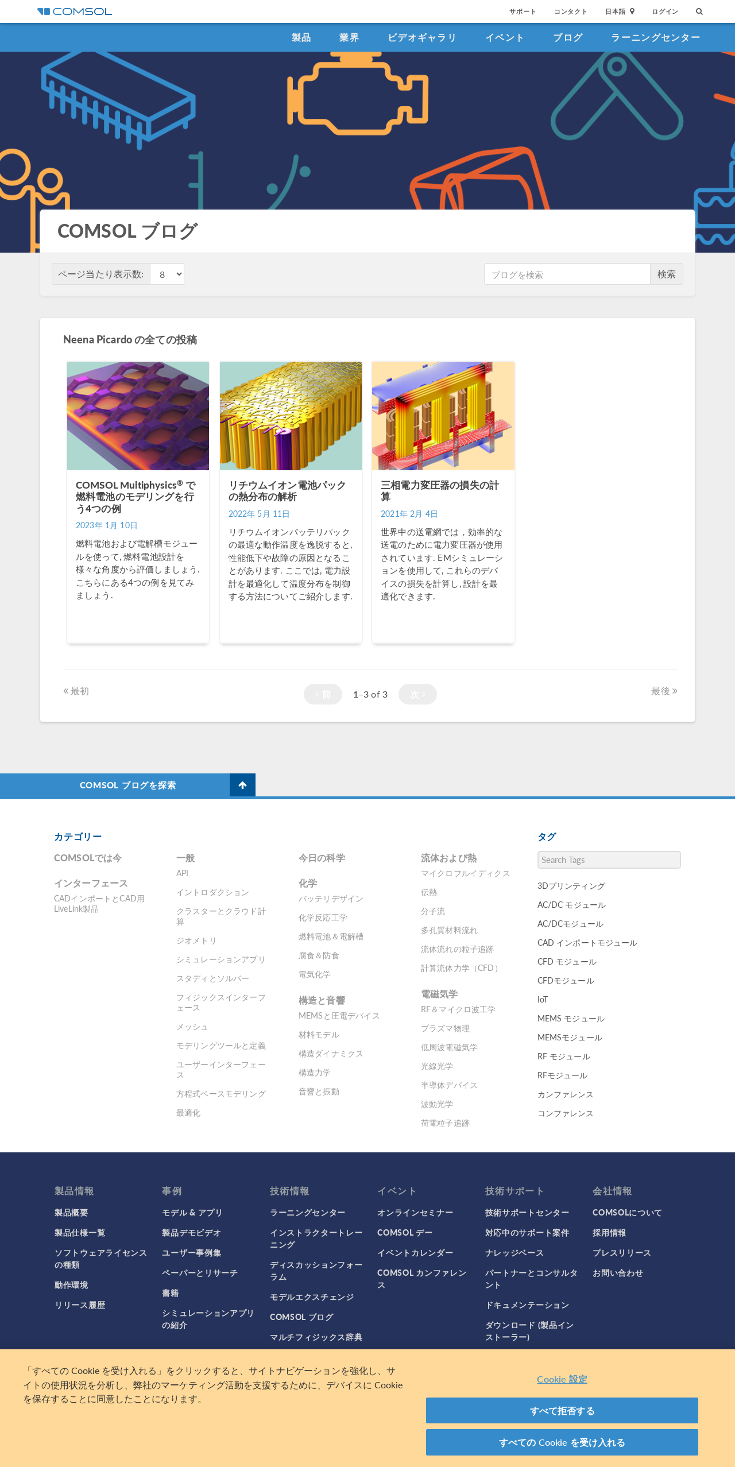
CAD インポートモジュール (587, 942)
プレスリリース (622, 1252)
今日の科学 (322, 857)
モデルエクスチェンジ (312, 1296)
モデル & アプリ (192, 1212)
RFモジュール (562, 1075)
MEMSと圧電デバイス (339, 1015)
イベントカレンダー (415, 1252)
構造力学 (315, 1072)
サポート (522, 11)
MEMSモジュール (569, 1037)
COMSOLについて (628, 1212)
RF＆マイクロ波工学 (458, 1009)
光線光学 (437, 1065)
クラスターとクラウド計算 (221, 916)
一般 (185, 857)
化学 (308, 882)
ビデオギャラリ (422, 37)
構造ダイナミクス (331, 1053)
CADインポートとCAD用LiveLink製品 (99, 903)
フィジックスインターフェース (221, 1002)
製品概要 (71, 1212)
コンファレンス (565, 1112)
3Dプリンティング (571, 885)
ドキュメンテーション (527, 1304)
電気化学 (315, 974)
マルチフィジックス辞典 (316, 1336)
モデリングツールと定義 (221, 1045)
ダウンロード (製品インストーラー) (529, 1330)
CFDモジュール (565, 980)
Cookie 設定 (562, 1378)
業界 (349, 37)
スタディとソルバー (212, 978)
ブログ (568, 37)
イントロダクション (212, 891)
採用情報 (609, 1232)
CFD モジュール (567, 961)
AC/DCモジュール (570, 923)
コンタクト (571, 11)
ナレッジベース (514, 1252)
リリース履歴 (80, 1304)
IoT (542, 999)
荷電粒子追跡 (445, 1122)
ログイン (665, 11)
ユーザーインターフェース (221, 1069)
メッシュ (192, 1026)
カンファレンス (565, 1094)
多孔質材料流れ (449, 929)
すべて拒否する (562, 1410)
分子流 (433, 910)
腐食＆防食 (319, 955)
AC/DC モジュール (571, 904)
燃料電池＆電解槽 (331, 936)
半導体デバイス (449, 1084)
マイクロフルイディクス (465, 872)
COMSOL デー (404, 1232)
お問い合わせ (618, 1272)
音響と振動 (319, 1091)
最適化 (188, 1112)
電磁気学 (439, 993)
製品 (302, 37)
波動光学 (437, 1103)
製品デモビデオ (191, 1232)
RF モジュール (563, 1056)
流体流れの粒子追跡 (457, 948)
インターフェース (91, 882)
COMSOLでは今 (88, 857)
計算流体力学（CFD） (461, 967)
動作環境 (71, 1284)
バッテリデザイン (331, 898)
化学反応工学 (323, 917)
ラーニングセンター (656, 37)
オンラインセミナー (415, 1212)
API (182, 872)
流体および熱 (449, 857)
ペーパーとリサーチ (200, 1272)
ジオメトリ (196, 940)
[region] (367, 1408)
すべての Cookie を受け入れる (562, 1442)
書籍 (170, 1292)
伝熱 (429, 891)
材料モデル (319, 1034)
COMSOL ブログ (302, 1316)
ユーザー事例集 (191, 1252)
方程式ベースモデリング (221, 1093)
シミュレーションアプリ (221, 959)
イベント (505, 37)
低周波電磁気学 (449, 1046)
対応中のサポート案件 (527, 1232)
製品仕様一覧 (80, 1232)
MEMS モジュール (571, 1018)
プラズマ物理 (445, 1028)
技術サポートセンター (527, 1212)
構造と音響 (322, 1000)
